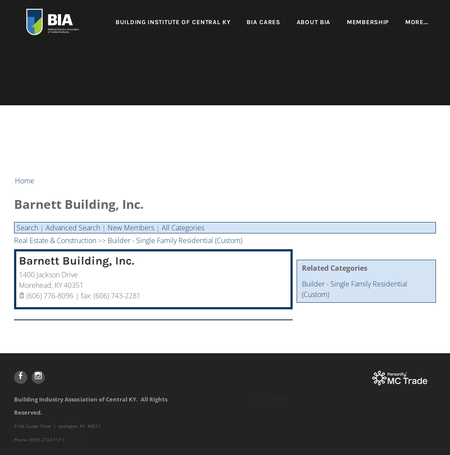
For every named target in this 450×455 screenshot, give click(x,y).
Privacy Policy (270, 399)
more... (416, 22)
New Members (131, 228)
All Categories (183, 228)
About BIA (313, 22)
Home (24, 181)
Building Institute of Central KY (173, 22)
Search (27, 228)
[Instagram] (38, 377)
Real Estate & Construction (55, 240)
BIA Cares (263, 22)
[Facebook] (20, 377)
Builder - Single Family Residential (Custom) (175, 240)
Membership (368, 22)
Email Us (74, 440)
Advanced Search (73, 228)
